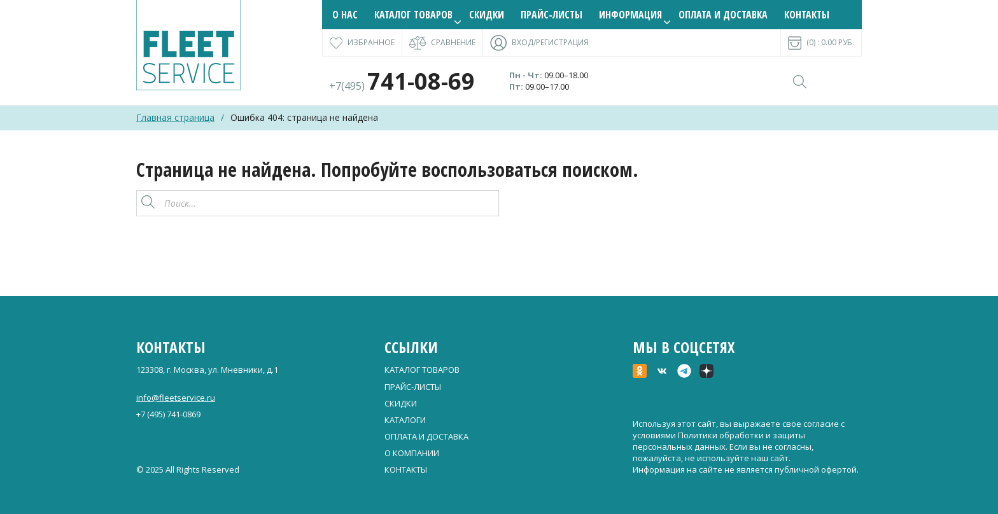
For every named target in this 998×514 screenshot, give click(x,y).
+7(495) (402, 86)
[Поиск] (485, 203)
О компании (411, 453)
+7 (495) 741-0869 (168, 414)
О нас (345, 15)
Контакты (806, 15)
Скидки (486, 15)
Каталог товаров (413, 15)
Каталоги (405, 420)
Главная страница (175, 117)
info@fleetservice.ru (175, 397)
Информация (630, 15)
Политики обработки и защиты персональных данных (719, 440)
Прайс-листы (551, 15)
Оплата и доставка (723, 15)
